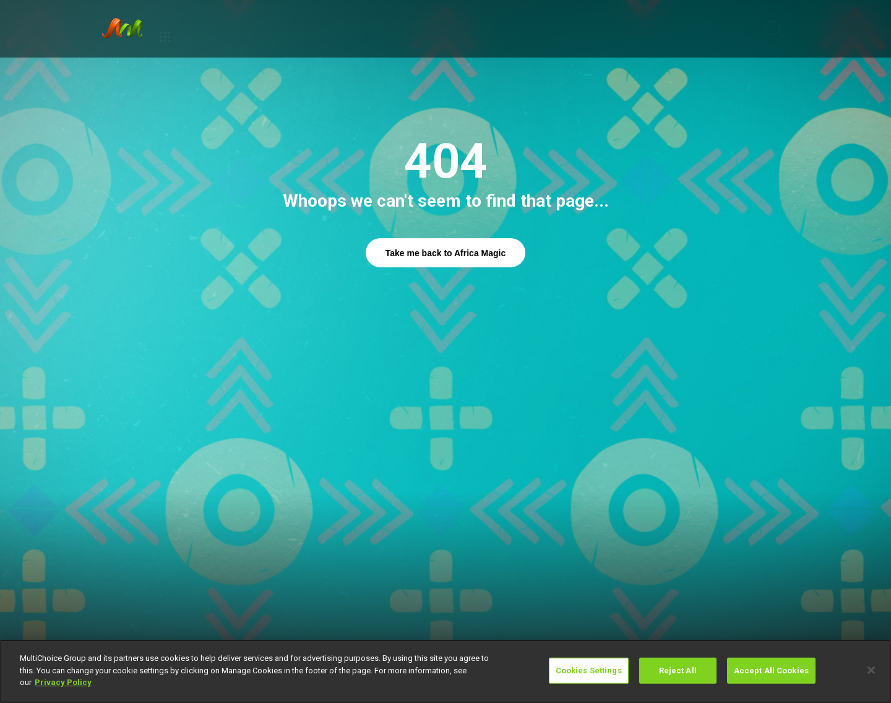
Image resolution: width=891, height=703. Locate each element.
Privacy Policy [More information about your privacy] (63, 682)
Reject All (678, 670)
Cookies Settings (589, 670)
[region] (445, 671)
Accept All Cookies (771, 670)
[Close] (871, 670)
